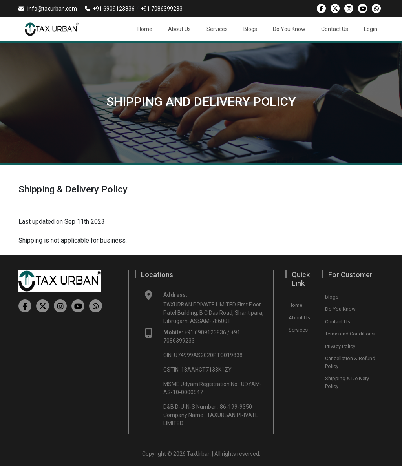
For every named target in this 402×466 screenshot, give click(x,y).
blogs (331, 297)
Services (217, 29)
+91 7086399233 (162, 8)
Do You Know (289, 29)
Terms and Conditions (350, 334)
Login (370, 29)
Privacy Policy (340, 346)
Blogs (250, 29)
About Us (179, 29)
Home (144, 29)
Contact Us (334, 29)
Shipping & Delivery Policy (347, 382)
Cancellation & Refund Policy (350, 362)
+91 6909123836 (110, 8)
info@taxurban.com (47, 8)
